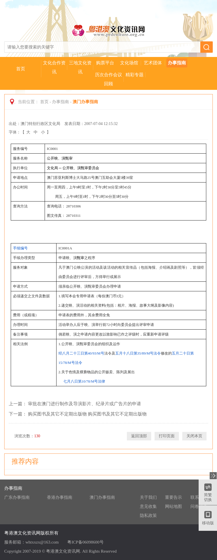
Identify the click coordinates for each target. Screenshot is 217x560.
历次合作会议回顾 (108, 79)
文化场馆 (129, 62)
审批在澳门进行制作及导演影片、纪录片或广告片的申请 (84, 403)
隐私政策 (148, 515)
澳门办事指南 (102, 497)
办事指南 (177, 62)
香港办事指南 (59, 497)
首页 (20, 68)
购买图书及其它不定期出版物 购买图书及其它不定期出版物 (87, 413)
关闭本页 (194, 436)
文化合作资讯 (54, 67)
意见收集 (148, 506)
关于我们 (148, 497)
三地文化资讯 (80, 67)
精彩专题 (134, 74)
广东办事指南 (17, 497)
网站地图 (173, 506)
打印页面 (167, 436)
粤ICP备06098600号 (85, 542)
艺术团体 (153, 62)
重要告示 (173, 497)
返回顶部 (139, 436)
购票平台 (105, 62)
